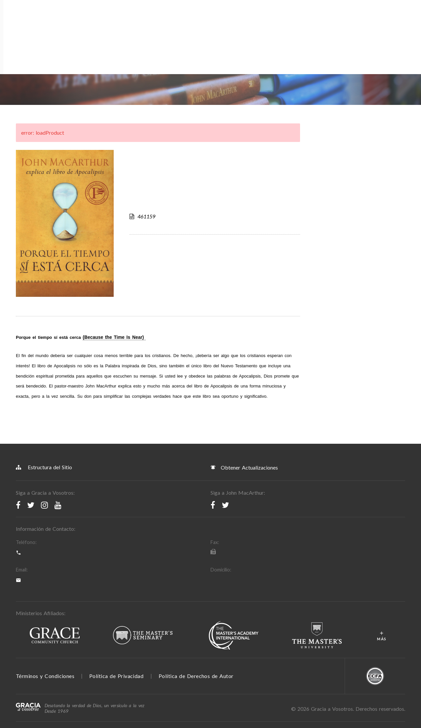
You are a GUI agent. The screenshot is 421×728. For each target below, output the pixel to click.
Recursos (108, 25)
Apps (160, 25)
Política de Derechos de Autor (196, 602)
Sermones (241, 25)
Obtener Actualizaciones (244, 393)
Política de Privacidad (116, 602)
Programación (72, 25)
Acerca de (32, 25)
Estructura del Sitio (44, 393)
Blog (176, 25)
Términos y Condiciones (45, 602)
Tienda (134, 25)
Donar (276, 25)
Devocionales (206, 25)
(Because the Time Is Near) (114, 263)
